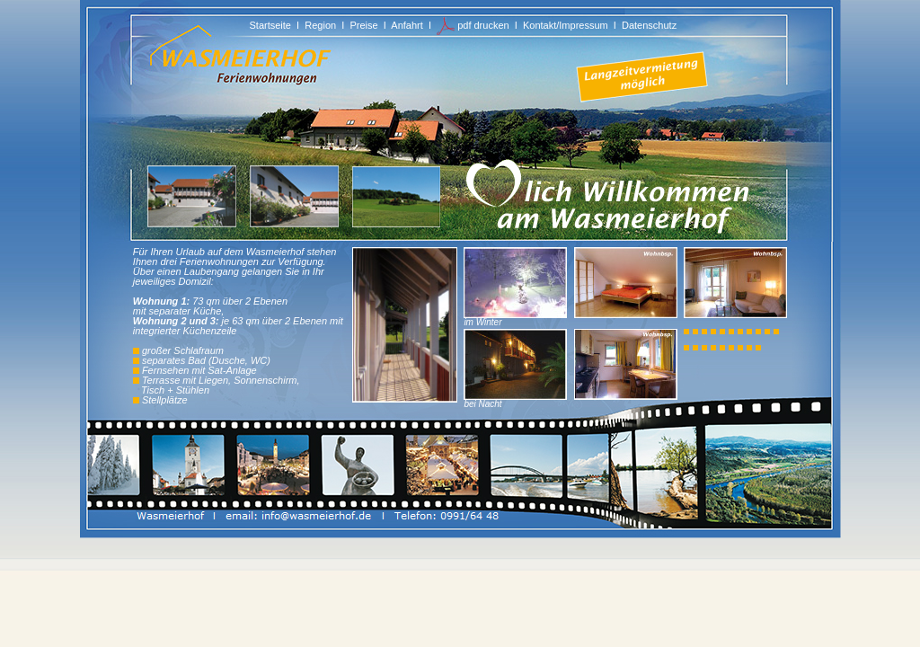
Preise (363, 25)
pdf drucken (473, 25)
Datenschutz (649, 25)
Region (320, 25)
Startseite (270, 25)
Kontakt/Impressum (565, 25)
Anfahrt (406, 25)
